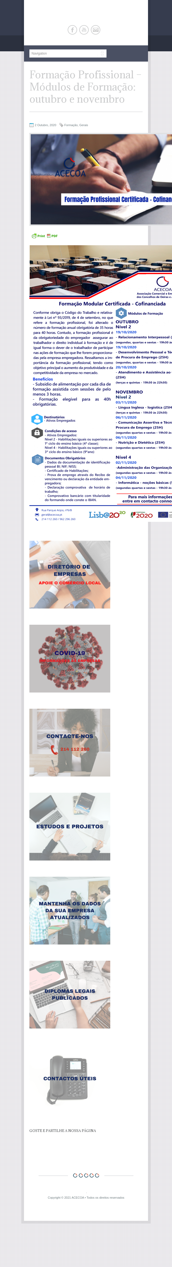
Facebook (72, 30)
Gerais (83, 125)
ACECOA (77, 1197)
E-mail (95, 30)
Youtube (84, 30)
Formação (71, 125)
